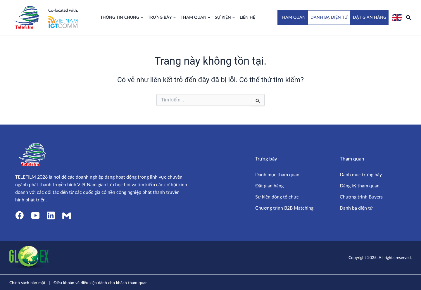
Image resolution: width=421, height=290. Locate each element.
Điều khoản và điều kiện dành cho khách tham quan (101, 283)
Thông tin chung (121, 17)
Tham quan (195, 17)
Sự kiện (225, 17)
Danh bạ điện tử (356, 208)
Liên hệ (247, 17)
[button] (409, 17)
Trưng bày (162, 17)
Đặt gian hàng (269, 186)
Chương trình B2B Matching (284, 208)
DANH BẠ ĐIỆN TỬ (329, 17)
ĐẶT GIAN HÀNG (369, 17)
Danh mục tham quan (277, 174)
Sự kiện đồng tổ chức (277, 197)
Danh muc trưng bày (361, 174)
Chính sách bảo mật (27, 283)
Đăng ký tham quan (359, 186)
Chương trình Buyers (361, 197)
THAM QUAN (293, 17)
